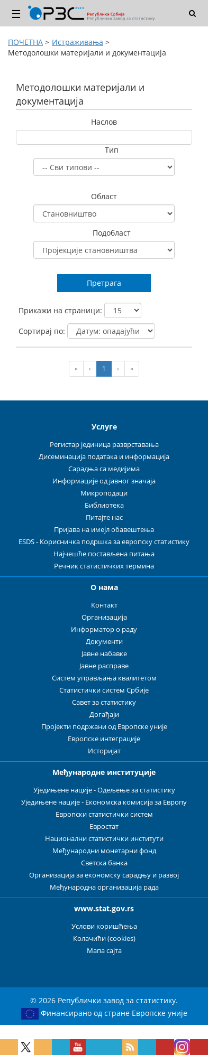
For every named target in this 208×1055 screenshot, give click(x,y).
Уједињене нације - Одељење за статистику (104, 790)
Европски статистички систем (104, 814)
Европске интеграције (104, 738)
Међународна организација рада (104, 887)
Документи (104, 641)
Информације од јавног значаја (104, 481)
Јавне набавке (104, 653)
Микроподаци (104, 493)
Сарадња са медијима (104, 468)
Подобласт (112, 233)
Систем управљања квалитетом (104, 678)
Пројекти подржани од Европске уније (104, 726)
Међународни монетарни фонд (104, 850)
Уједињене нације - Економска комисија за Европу (104, 802)
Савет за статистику (104, 702)
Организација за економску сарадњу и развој (104, 875)
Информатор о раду (104, 629)
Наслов (104, 122)
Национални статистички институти (104, 838)
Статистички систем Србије (104, 690)
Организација (104, 617)
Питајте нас (104, 517)
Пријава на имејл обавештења (104, 529)
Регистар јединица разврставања (104, 444)
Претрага (104, 283)
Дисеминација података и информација (104, 456)
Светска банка (104, 862)
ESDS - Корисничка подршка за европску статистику (104, 541)
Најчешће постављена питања (104, 553)
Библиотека (104, 505)
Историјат (104, 750)
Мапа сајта (104, 950)
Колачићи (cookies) (104, 938)
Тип (112, 150)
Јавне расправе (104, 665)
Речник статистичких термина (104, 566)
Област (104, 196)
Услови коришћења (104, 926)
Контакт (104, 605)
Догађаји (104, 714)
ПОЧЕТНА (25, 42)
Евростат (104, 826)
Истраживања (77, 42)
